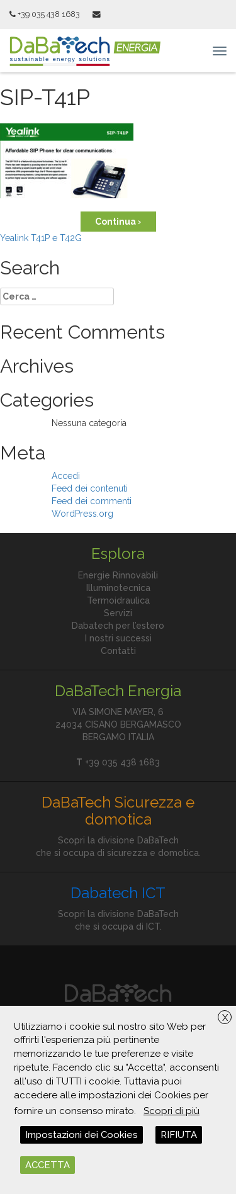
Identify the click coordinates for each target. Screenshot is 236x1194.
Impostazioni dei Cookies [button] (81, 1134)
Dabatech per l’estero (118, 626)
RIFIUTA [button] (178, 1134)
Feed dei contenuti (90, 488)
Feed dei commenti (92, 501)
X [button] (225, 1017)
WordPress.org (82, 514)
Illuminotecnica (118, 588)
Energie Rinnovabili (118, 575)
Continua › (118, 222)
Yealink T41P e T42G (41, 238)
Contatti (118, 651)
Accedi (66, 476)
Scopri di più (171, 1111)
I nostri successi (118, 638)
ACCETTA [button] (47, 1165)
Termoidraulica (118, 600)
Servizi (118, 613)
